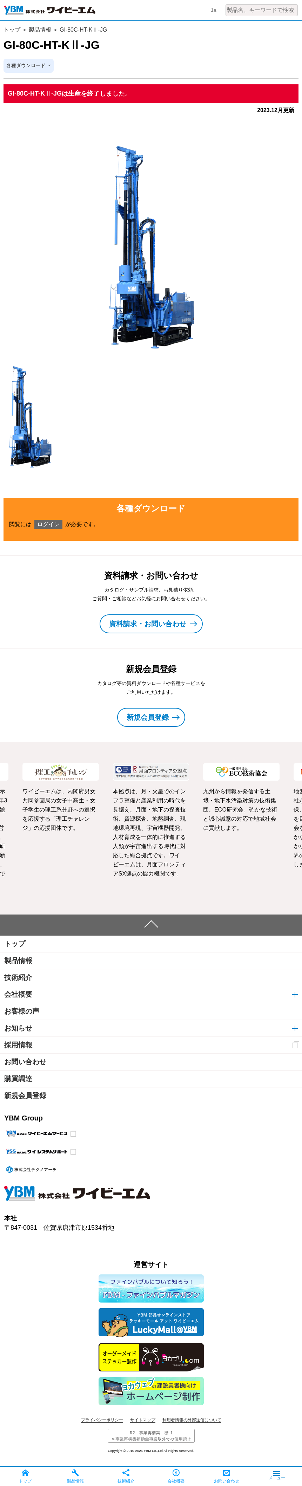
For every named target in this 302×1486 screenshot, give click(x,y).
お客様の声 (21, 1011)
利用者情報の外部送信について (191, 1420)
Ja (213, 10)
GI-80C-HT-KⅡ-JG (83, 30)
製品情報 (40, 30)
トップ (12, 30)
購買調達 (18, 1079)
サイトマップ (142, 1420)
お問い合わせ (25, 1062)
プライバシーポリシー (102, 1420)
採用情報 (18, 1045)
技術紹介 (18, 978)
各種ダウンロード (26, 66)
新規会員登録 (25, 1096)
